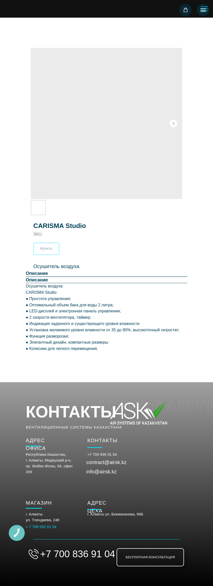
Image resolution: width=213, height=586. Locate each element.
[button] (185, 10)
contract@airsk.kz (106, 462)
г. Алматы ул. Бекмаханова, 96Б (115, 514)
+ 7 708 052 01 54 (41, 527)
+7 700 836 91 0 (101, 454)
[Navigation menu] (203, 10)
